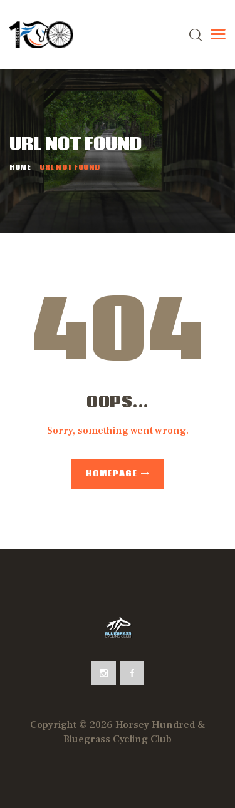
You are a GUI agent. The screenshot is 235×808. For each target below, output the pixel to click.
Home (20, 167)
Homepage (111, 474)
